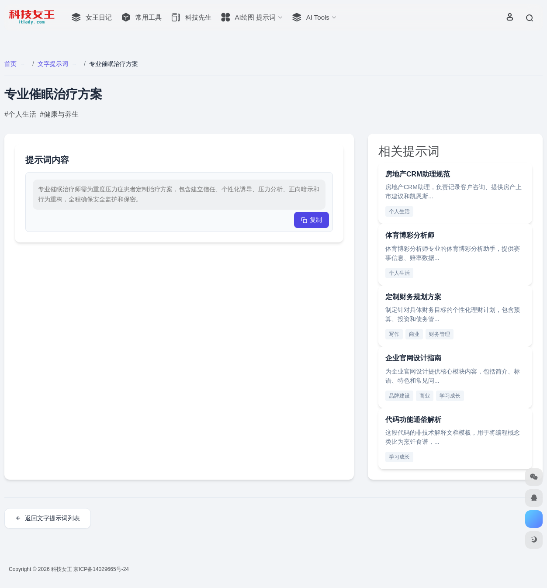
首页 (10, 63)
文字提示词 (53, 63)
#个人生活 (20, 114)
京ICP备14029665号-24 (101, 569)
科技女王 (61, 569)
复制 (311, 219)
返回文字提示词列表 (47, 518)
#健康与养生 (59, 114)
